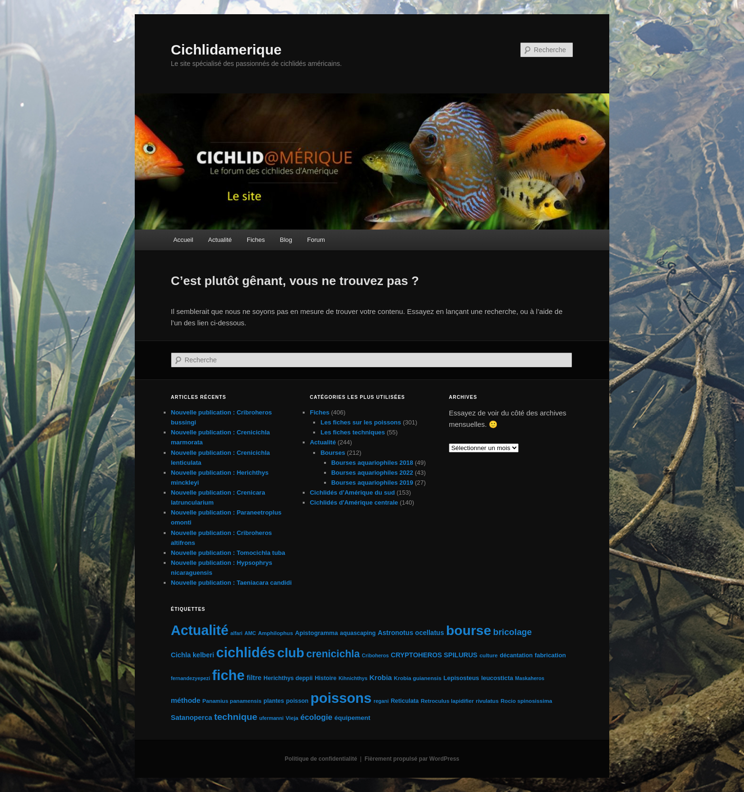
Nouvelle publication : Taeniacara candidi (231, 582)
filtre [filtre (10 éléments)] (254, 677)
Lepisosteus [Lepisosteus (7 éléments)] (461, 677)
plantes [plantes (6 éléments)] (273, 701)
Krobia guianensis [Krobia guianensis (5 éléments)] (417, 678)
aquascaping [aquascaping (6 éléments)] (358, 633)
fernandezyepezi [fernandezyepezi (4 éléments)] (190, 678)
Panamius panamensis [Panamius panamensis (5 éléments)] (231, 701)
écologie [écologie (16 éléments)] (316, 717)
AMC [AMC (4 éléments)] (250, 633)
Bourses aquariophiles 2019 (372, 482)
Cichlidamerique (226, 49)
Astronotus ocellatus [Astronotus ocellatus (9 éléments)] (411, 632)
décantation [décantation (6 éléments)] (516, 655)
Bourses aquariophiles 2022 (372, 472)
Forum (316, 239)
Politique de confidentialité (321, 758)
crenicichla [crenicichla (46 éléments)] (333, 654)
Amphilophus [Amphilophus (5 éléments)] (275, 633)
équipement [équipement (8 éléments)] (353, 717)
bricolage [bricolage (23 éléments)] (512, 632)
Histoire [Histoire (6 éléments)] (325, 678)
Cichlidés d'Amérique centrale (354, 502)
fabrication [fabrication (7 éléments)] (550, 655)
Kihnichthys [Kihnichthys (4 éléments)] (352, 678)
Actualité (220, 239)
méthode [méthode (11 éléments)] (185, 700)
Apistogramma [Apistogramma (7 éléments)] (316, 632)
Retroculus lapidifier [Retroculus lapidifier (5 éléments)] (447, 701)
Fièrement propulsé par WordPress (411, 758)
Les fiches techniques (352, 432)
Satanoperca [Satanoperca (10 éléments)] (191, 717)
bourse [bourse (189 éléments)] (468, 630)
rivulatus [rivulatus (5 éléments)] (487, 701)
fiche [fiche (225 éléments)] (228, 675)
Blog (286, 239)
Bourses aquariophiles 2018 (372, 462)
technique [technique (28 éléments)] (235, 717)
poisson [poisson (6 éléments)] (297, 701)
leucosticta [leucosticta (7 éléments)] (497, 677)
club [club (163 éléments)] (290, 652)
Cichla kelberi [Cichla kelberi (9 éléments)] (192, 655)
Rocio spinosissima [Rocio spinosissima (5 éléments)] (526, 701)
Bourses (332, 452)
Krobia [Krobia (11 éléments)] (381, 677)
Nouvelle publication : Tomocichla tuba (228, 552)
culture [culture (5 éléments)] (488, 655)
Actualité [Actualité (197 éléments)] (199, 630)
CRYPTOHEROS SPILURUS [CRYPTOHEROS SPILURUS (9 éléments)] (434, 655)
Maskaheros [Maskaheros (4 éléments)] (530, 678)
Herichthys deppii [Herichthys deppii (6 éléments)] (288, 678)
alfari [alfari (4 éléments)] (236, 633)
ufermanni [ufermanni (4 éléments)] (271, 718)
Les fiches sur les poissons (360, 422)
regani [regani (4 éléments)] (381, 701)
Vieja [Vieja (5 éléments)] (292, 718)
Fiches (256, 239)
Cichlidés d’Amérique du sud (352, 492)
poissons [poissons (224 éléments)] (341, 698)
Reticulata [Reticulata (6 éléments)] (404, 701)
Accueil (183, 239)
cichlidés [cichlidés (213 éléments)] (246, 652)
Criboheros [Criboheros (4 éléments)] (375, 655)
